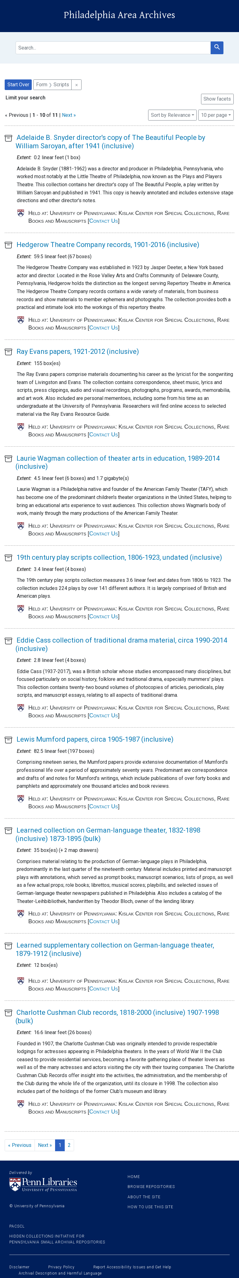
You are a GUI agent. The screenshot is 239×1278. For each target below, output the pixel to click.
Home (134, 1177)
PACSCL (16, 1226)
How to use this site (150, 1207)
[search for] (113, 47)
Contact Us (103, 221)
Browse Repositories (151, 1187)
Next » (69, 115)
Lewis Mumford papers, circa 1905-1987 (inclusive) (95, 739)
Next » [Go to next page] (45, 1145)
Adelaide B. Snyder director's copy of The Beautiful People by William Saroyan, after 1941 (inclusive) (110, 142)
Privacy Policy (61, 1267)
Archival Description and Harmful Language (60, 1273)
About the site (144, 1197)
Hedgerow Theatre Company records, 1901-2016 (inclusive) (107, 245)
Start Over (18, 85)
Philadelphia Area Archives (119, 15)
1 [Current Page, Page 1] (60, 1145)
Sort (170, 115)
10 (214, 114)
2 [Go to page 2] (69, 1145)
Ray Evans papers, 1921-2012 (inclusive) (77, 351)
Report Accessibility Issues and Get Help (132, 1267)
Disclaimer (19, 1267)
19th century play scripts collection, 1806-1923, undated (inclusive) (119, 557)
